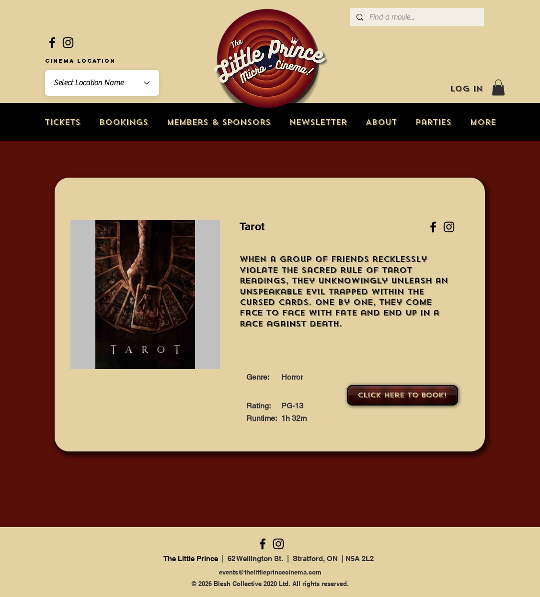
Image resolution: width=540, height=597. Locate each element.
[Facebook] (52, 42)
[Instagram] (68, 42)
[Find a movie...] (416, 17)
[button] (498, 87)
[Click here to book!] (402, 395)
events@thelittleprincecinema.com (270, 572)
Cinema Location (80, 60)
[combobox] (102, 83)
